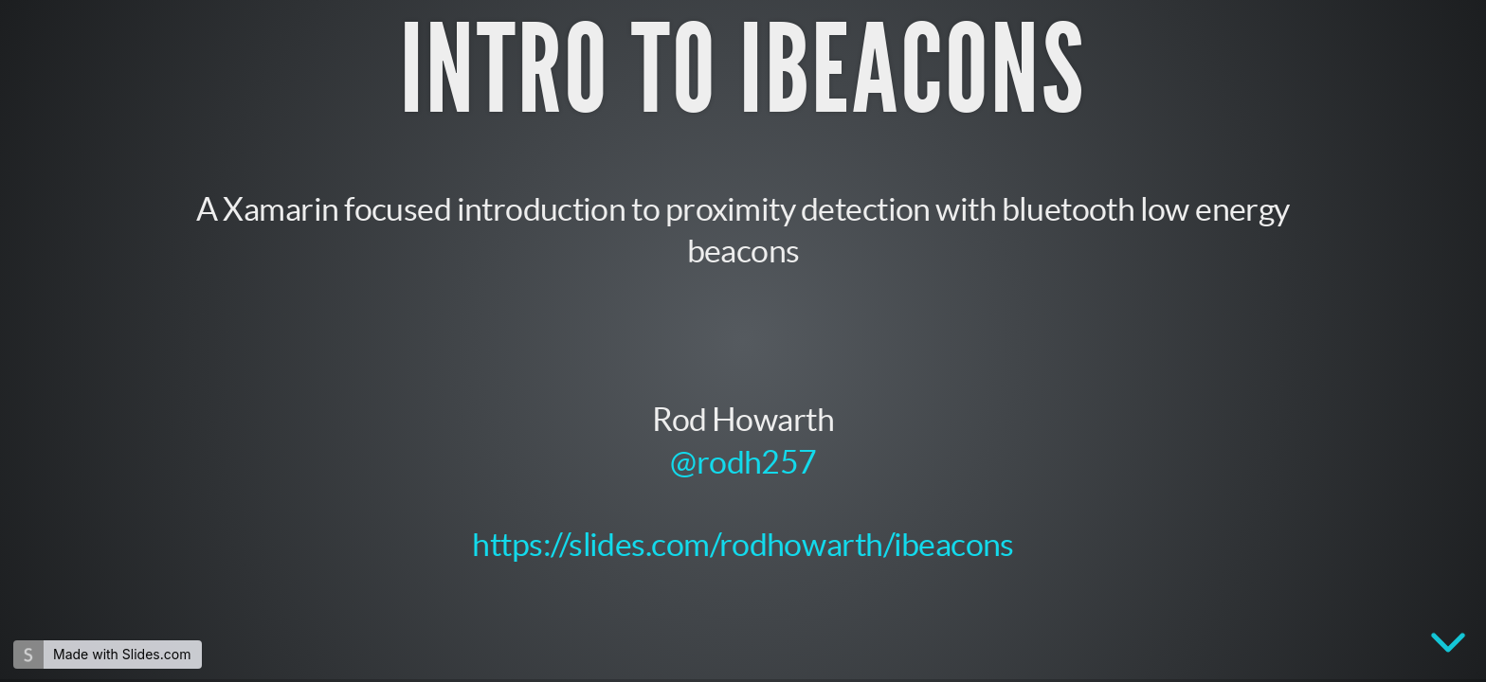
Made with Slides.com (121, 654)
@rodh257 (743, 460)
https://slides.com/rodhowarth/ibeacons (743, 544)
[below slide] (1448, 646)
